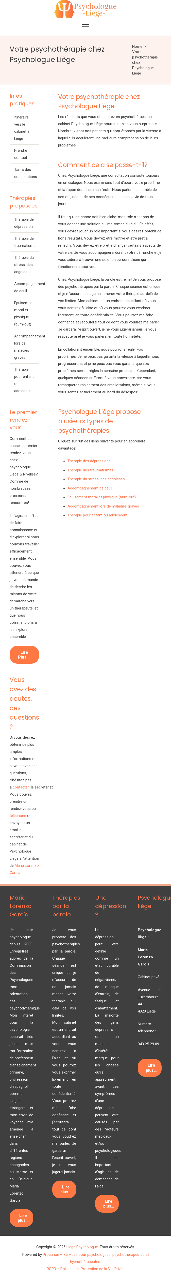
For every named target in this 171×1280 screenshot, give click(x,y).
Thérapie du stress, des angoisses (24, 264)
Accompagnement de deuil (26, 287)
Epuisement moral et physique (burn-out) (24, 313)
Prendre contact (20, 154)
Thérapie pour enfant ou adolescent (24, 380)
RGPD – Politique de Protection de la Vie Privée (86, 1269)
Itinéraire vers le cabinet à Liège (21, 128)
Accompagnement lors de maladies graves (26, 347)
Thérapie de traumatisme (25, 242)
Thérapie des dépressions (89, 461)
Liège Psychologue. (82, 1247)
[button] (85, 26)
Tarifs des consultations (25, 173)
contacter (21, 787)
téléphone (18, 815)
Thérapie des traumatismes (90, 470)
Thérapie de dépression (24, 223)
